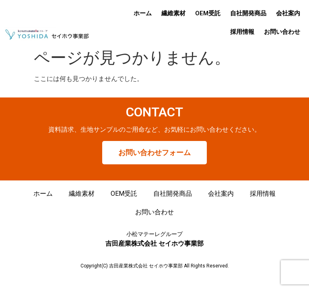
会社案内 (288, 13)
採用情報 (242, 31)
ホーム (143, 13)
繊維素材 (173, 13)
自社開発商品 (248, 13)
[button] (154, 152)
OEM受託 (207, 13)
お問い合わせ (282, 31)
